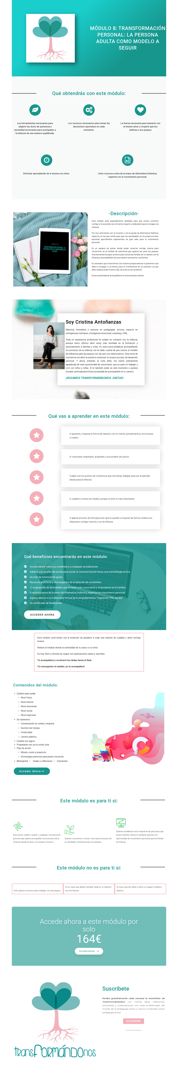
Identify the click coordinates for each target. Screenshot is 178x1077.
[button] (42, 614)
